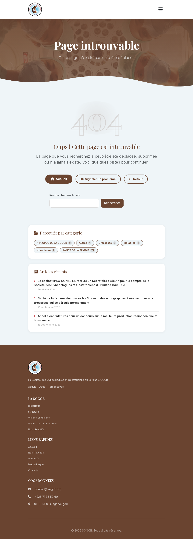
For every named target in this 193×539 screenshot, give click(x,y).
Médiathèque (36, 464)
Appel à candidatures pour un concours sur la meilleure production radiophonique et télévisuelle (95, 318)
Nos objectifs (36, 429)
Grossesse (108, 243)
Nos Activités (36, 452)
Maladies (132, 243)
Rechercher (112, 203)
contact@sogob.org (48, 489)
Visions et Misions (39, 417)
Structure (33, 411)
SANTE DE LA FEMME (78, 250)
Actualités (34, 458)
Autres (85, 243)
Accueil (59, 179)
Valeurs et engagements (42, 423)
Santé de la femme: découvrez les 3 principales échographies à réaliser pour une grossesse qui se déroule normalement (93, 300)
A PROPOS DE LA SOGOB (54, 243)
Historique (34, 405)
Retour (136, 179)
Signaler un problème (98, 179)
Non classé (46, 250)
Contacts (33, 470)
